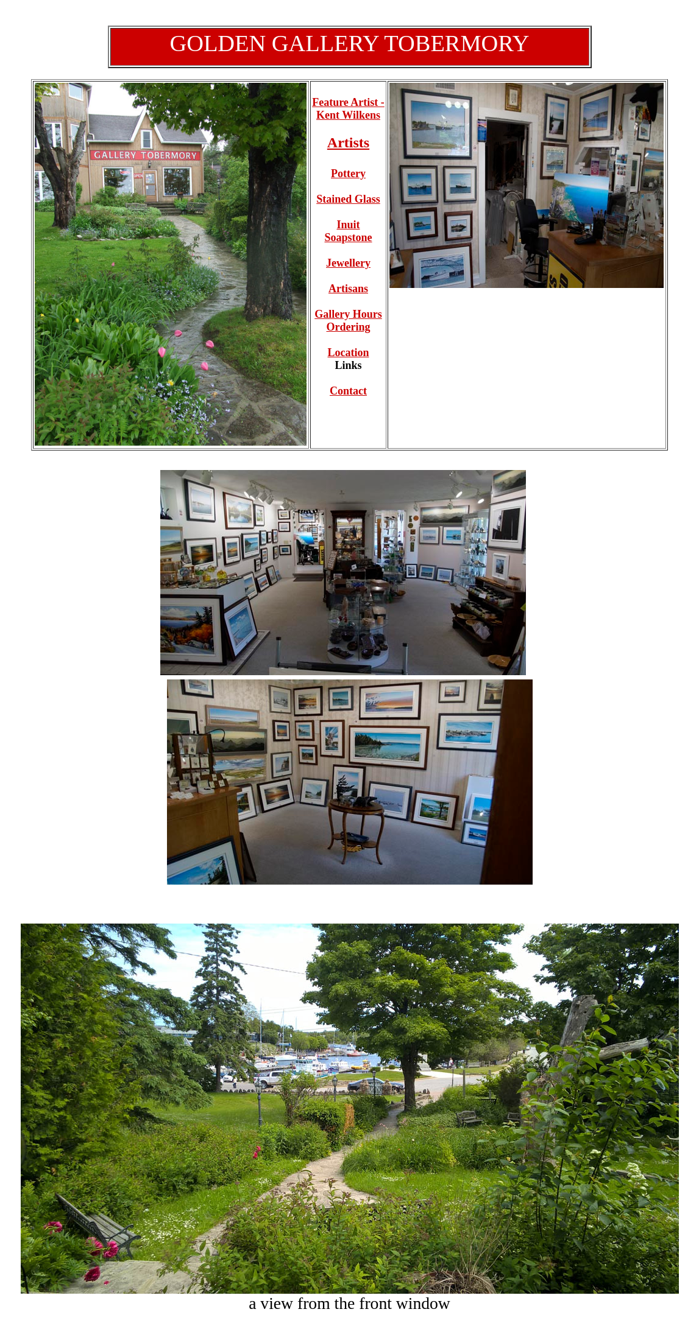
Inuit (348, 231)
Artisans (348, 288)
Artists (348, 142)
